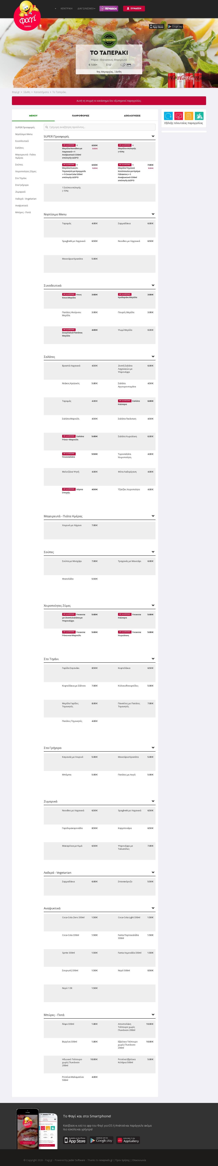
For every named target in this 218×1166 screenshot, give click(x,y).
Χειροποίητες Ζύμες (25, 171)
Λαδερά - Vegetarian (25, 198)
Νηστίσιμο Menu (24, 134)
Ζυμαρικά (20, 191)
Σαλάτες (19, 147)
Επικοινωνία (139, 1160)
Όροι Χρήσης (122, 1160)
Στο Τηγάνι (20, 178)
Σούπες (19, 164)
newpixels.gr (106, 1160)
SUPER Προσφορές (25, 127)
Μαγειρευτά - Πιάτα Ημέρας (25, 156)
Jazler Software (76, 1160)
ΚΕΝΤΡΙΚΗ (66, 8)
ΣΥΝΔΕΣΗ (134, 8)
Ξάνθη (26, 92)
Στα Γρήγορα (21, 184)
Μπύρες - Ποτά (23, 212)
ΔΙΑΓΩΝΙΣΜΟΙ (86, 8)
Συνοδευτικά (22, 140)
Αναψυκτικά (21, 205)
